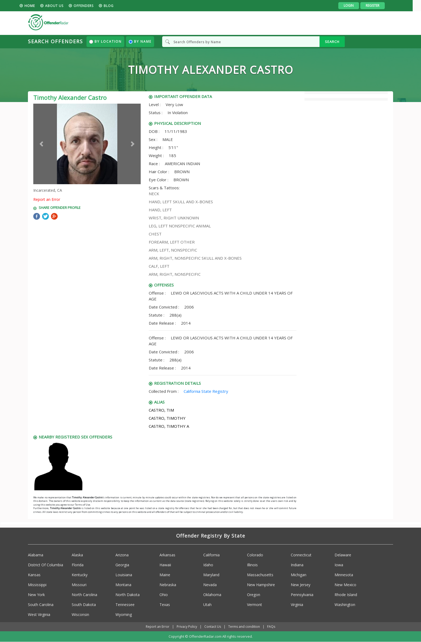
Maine (164, 574)
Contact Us (212, 626)
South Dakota (84, 604)
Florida (78, 564)
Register (381, 5)
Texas (164, 604)
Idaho (208, 564)
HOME (38, 5)
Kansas (34, 574)
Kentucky (80, 574)
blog (117, 5)
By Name (140, 41)
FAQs (271, 626)
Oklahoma (212, 594)
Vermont (254, 604)
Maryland (211, 574)
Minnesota (344, 574)
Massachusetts (260, 574)
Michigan (298, 574)
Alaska (77, 554)
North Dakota (127, 594)
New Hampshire (261, 584)
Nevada (210, 584)
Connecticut (301, 554)
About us (62, 5)
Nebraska (167, 584)
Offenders (92, 5)
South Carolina (40, 604)
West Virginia (39, 614)
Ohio (163, 594)
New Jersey (300, 584)
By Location (105, 41)
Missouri (79, 584)
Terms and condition (244, 626)
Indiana (297, 564)
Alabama (35, 554)
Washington (345, 604)
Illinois (252, 564)
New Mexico (345, 584)
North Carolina (84, 594)
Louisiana (123, 574)
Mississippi (37, 584)
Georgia (122, 564)
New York (36, 594)
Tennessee (125, 604)
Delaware (343, 554)
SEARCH (332, 41)
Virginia (297, 604)
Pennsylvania (302, 594)
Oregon (253, 594)
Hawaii (165, 564)
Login (357, 5)
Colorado (255, 554)
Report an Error (46, 199)
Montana (123, 584)
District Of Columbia (45, 564)
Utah (207, 604)
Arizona (122, 554)
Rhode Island (346, 594)
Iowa (339, 564)
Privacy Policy (187, 626)
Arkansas (167, 554)
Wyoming (123, 614)
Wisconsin (80, 614)
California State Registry (206, 391)
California (211, 554)
